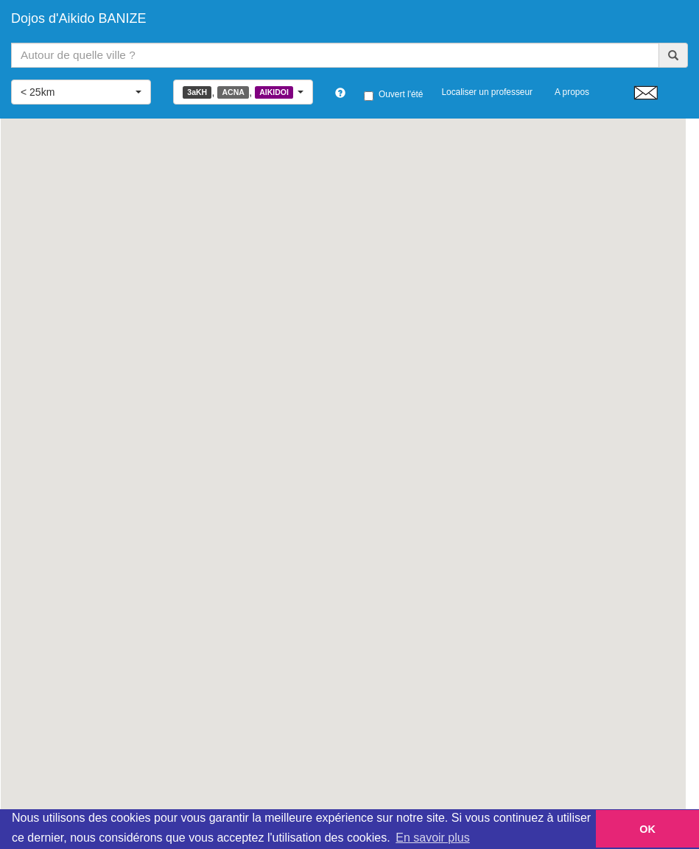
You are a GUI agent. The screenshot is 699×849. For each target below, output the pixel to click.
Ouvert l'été (393, 95)
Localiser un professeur (487, 92)
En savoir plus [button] (433, 837)
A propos (572, 92)
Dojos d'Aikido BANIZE (79, 18)
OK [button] (647, 829)
